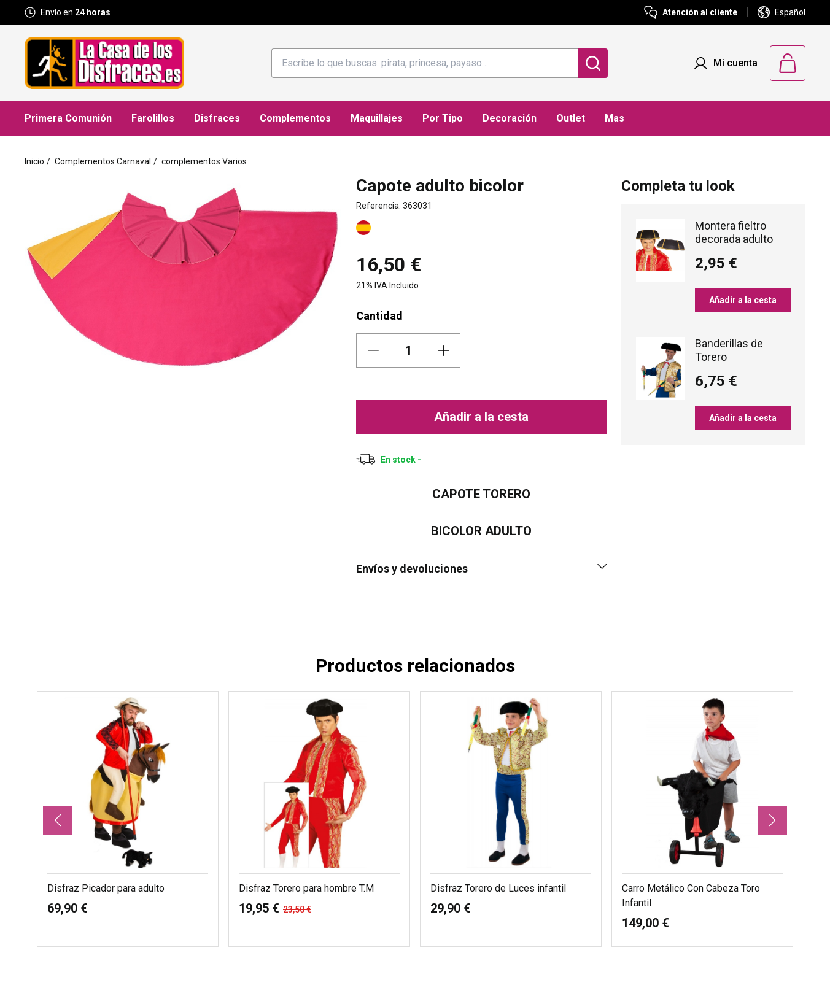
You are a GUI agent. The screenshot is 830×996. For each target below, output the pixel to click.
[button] (57, 820)
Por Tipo (442, 118)
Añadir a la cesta (481, 416)
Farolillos (152, 118)
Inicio (34, 161)
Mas (614, 118)
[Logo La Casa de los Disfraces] (104, 63)
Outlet (570, 118)
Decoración (510, 118)
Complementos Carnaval (103, 161)
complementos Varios (204, 161)
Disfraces (217, 118)
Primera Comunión (68, 118)
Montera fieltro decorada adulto (734, 232)
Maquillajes (377, 118)
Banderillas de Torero (729, 350)
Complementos (295, 118)
